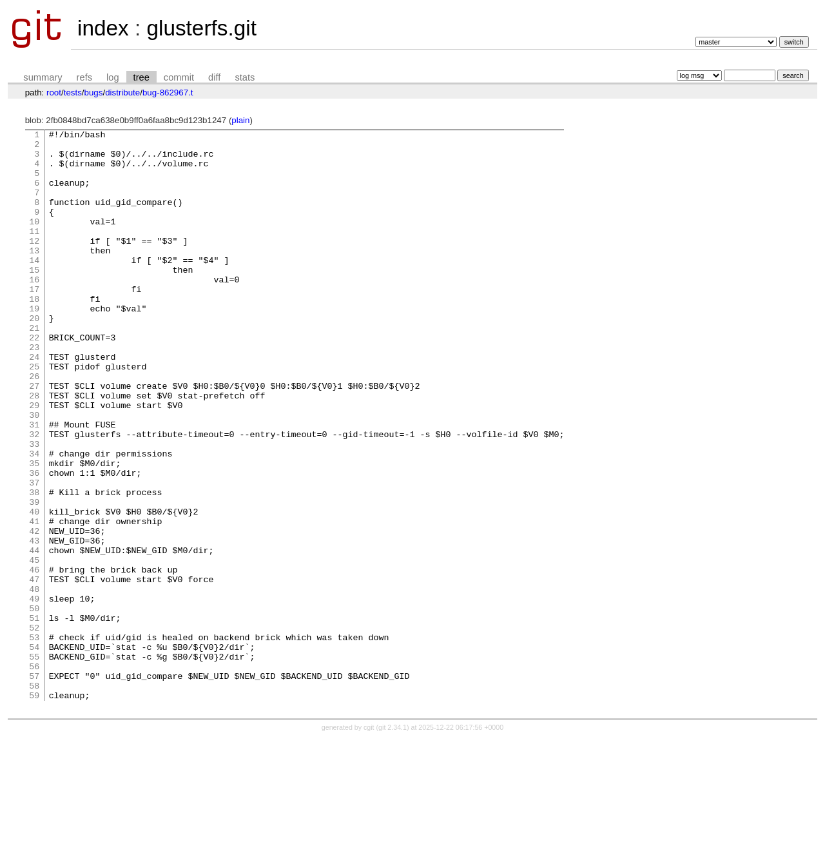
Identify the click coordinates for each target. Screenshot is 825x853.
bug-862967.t (167, 92)
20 (34, 356)
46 (34, 658)
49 (34, 693)
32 (34, 496)
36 (34, 542)
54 (34, 751)
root (53, 92)
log (112, 77)
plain (240, 120)
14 (34, 287)
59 (34, 809)
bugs (93, 92)
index (103, 28)
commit (179, 77)
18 (34, 333)
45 (34, 646)
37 (34, 554)
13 (34, 275)
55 (34, 763)
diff (214, 77)
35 (34, 530)
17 (34, 322)
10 (34, 240)
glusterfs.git (201, 28)
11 (34, 252)
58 (34, 797)
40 (34, 588)
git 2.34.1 (392, 841)
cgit (370, 841)
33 (34, 507)
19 (34, 345)
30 (34, 472)
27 (34, 438)
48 (34, 681)
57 (34, 786)
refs (84, 77)
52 (34, 728)
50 (34, 705)
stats (245, 77)
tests (73, 92)
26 (34, 426)
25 (34, 414)
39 (34, 577)
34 (34, 519)
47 (34, 670)
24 (34, 403)
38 (34, 565)
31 (34, 484)
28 (34, 449)
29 (34, 461)
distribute (122, 92)
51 (34, 716)
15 (34, 298)
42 (34, 612)
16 (34, 310)
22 (34, 380)
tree (141, 77)
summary (42, 77)
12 (34, 264)
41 (34, 600)
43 (34, 623)
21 (34, 368)
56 (34, 774)
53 (34, 739)
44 (34, 635)
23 (34, 391)
